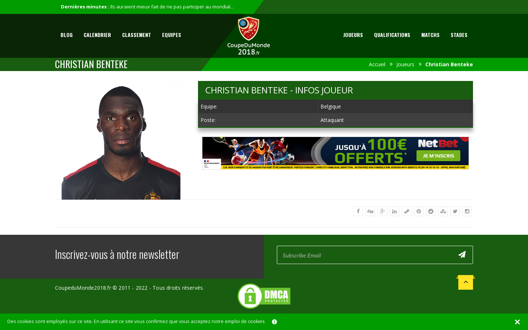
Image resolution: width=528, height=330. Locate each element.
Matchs (430, 34)
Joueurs (353, 34)
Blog (66, 34)
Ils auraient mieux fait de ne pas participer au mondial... (172, 6)
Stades (459, 34)
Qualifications (392, 34)
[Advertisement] (335, 176)
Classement (136, 34)
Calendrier (97, 34)
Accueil (377, 64)
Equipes (171, 34)
